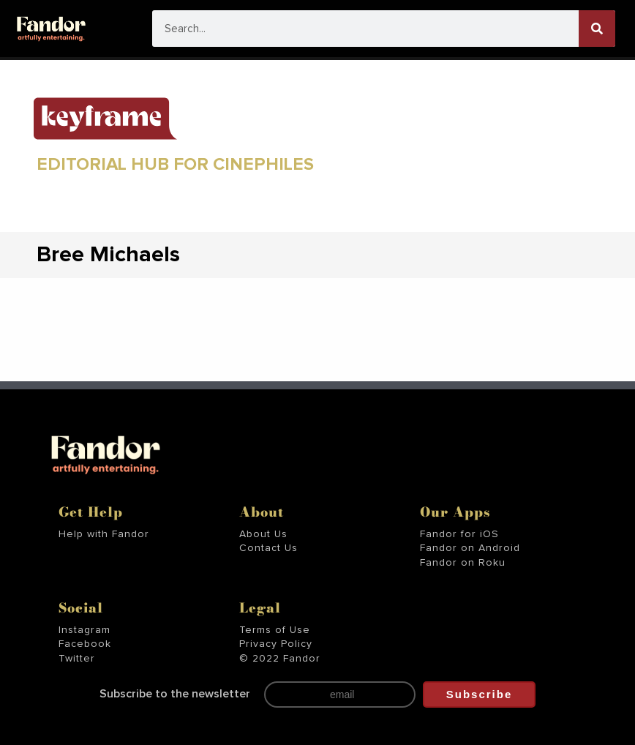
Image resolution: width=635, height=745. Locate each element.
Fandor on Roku (463, 563)
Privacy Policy (275, 644)
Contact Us (268, 548)
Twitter (77, 659)
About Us (263, 534)
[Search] (597, 28)
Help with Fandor (104, 534)
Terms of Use (274, 630)
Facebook (85, 644)
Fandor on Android (470, 548)
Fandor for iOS (459, 534)
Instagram (84, 630)
